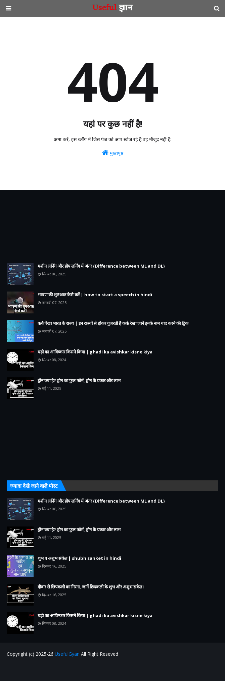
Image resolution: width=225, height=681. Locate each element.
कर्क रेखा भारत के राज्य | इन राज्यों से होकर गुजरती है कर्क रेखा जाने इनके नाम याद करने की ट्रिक (113, 323)
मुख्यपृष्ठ (112, 152)
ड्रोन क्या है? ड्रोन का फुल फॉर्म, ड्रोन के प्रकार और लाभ (79, 380)
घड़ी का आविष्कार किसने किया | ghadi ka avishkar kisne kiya (95, 352)
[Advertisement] (112, 226)
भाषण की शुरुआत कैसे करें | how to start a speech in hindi (95, 295)
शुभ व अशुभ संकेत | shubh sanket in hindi (79, 558)
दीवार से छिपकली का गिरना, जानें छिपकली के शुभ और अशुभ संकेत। (91, 587)
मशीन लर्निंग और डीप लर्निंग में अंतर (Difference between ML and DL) (101, 266)
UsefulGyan (67, 654)
